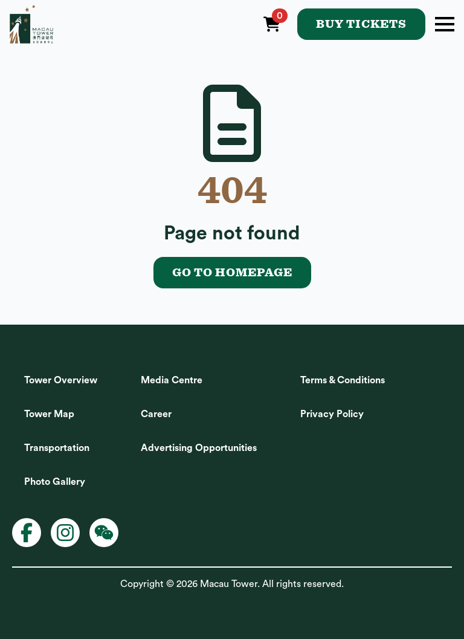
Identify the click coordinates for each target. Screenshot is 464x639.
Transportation (56, 448)
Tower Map (49, 414)
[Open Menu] (444, 24)
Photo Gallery (54, 482)
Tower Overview (60, 380)
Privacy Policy (332, 414)
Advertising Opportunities (199, 448)
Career (156, 414)
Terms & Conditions (342, 380)
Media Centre (171, 380)
